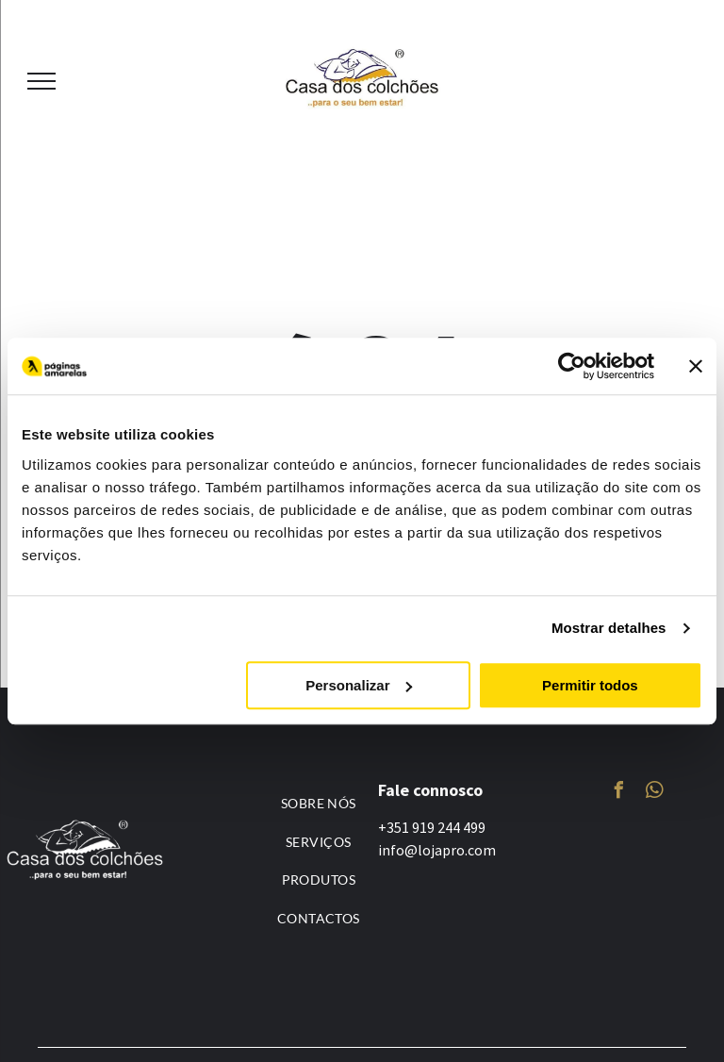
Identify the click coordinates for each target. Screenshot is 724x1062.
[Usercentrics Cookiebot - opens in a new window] (571, 366)
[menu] (41, 81)
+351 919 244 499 (431, 827)
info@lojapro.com (437, 849)
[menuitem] (318, 803)
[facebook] (618, 792)
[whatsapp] (654, 792)
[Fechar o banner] (695, 366)
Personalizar (358, 685)
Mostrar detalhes (608, 628)
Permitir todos (590, 685)
